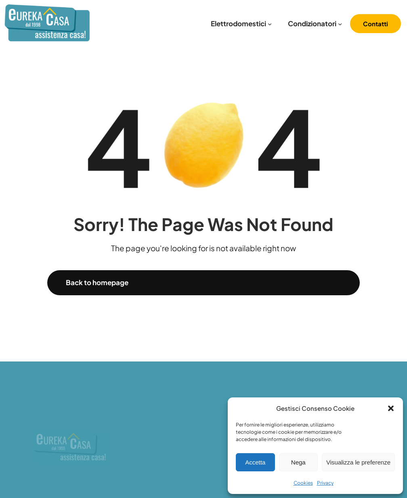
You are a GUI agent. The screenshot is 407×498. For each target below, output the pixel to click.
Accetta (255, 462)
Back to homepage (97, 282)
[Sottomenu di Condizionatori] (340, 24)
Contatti (375, 23)
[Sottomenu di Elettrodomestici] (270, 24)
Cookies (303, 483)
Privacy (325, 483)
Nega (298, 462)
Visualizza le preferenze (358, 462)
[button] (391, 408)
